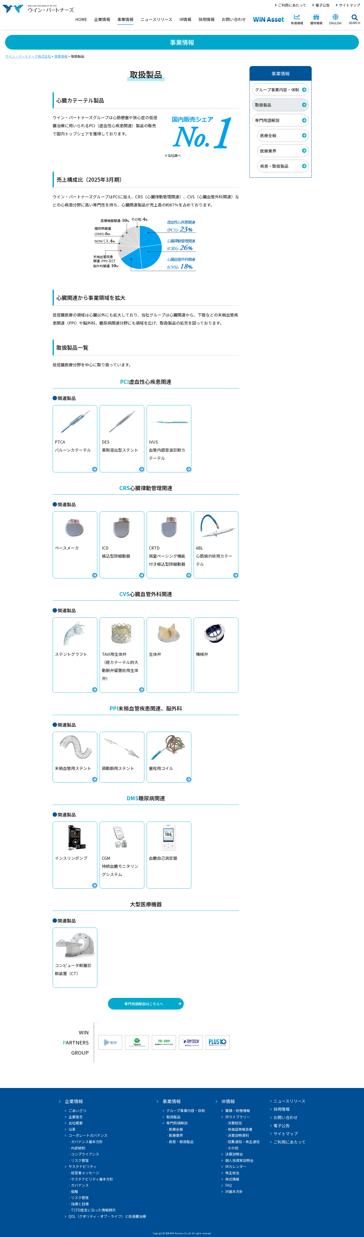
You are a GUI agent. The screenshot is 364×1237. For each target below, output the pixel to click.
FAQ (228, 1185)
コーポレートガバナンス (88, 1135)
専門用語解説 (267, 120)
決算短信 (235, 1123)
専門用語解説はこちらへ (143, 1003)
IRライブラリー (237, 1117)
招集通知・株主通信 (244, 1141)
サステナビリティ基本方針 (92, 1179)
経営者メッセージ (85, 1172)
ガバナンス (80, 1185)
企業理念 (76, 1117)
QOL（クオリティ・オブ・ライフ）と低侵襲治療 (107, 1216)
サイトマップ (349, 5)
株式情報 (232, 1179)
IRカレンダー (235, 1166)
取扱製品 (263, 105)
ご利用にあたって (292, 5)
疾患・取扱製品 (274, 166)
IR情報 (228, 1101)
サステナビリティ (83, 1166)
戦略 (74, 1191)
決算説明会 (234, 1154)
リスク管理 (80, 1160)
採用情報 (282, 1109)
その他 (233, 1148)
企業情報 (74, 1101)
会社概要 (76, 1123)
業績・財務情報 (237, 1110)
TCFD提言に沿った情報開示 (93, 1210)
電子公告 (322, 5)
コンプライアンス (85, 1154)
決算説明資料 (238, 1135)
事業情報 (172, 1101)
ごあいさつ (77, 1110)
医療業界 (268, 151)
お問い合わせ (286, 1117)
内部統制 (78, 1148)
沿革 (72, 1129)
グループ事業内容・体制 (277, 90)
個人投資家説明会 (239, 1160)
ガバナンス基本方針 (87, 1141)
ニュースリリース (289, 1101)
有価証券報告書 (240, 1129)
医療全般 (268, 135)
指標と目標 (80, 1204)
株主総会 (232, 1172)
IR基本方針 (234, 1191)
